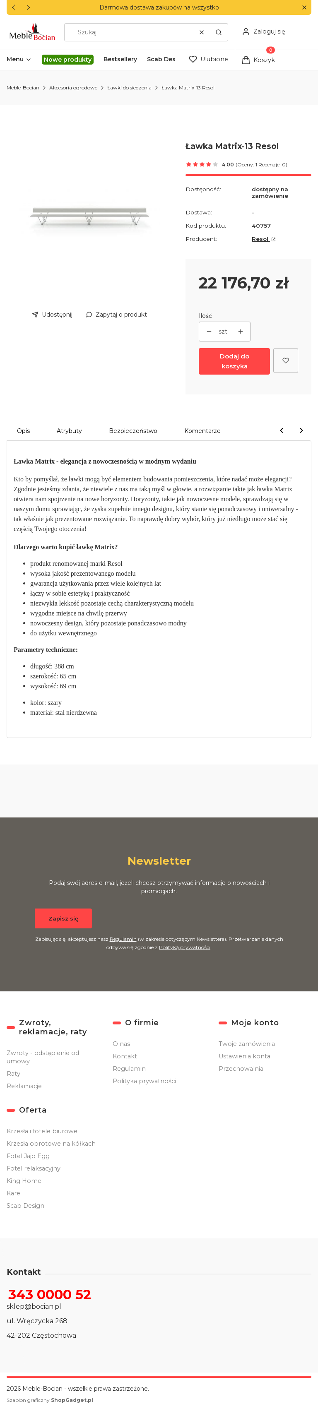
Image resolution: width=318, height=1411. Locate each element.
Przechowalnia (241, 1068)
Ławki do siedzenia (129, 87)
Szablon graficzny (50, 1400)
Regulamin (123, 939)
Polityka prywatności (144, 1081)
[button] (304, 7)
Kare (13, 1193)
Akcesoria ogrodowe (73, 87)
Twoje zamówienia (247, 1044)
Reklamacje (24, 1086)
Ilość (205, 316)
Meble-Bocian (23, 87)
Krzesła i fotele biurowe (42, 1131)
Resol (261, 239)
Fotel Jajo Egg (28, 1156)
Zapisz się (63, 918)
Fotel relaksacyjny (33, 1168)
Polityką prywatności (184, 947)
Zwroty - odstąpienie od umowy (43, 1057)
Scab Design (25, 1205)
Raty (13, 1073)
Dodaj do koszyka (234, 361)
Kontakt (125, 1056)
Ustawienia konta (244, 1056)
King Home (24, 1181)
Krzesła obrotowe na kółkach (51, 1143)
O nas (121, 1044)
